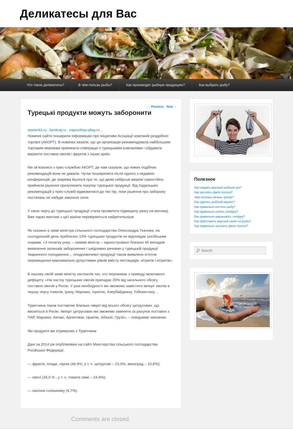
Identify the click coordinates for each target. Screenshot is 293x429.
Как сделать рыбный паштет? (214, 202)
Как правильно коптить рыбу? (214, 207)
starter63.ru (37, 130)
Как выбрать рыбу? (214, 85)
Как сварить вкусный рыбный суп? (218, 187)
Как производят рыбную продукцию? (155, 85)
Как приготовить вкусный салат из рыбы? (222, 221)
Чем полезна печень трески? (214, 197)
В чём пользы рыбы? (95, 85)
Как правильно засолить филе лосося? (221, 226)
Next (172, 106)
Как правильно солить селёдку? (216, 211)
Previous (155, 106)
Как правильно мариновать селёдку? (219, 216)
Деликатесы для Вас (78, 13)
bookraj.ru (58, 130)
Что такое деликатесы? (45, 85)
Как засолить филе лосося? (213, 192)
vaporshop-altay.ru (84, 130)
